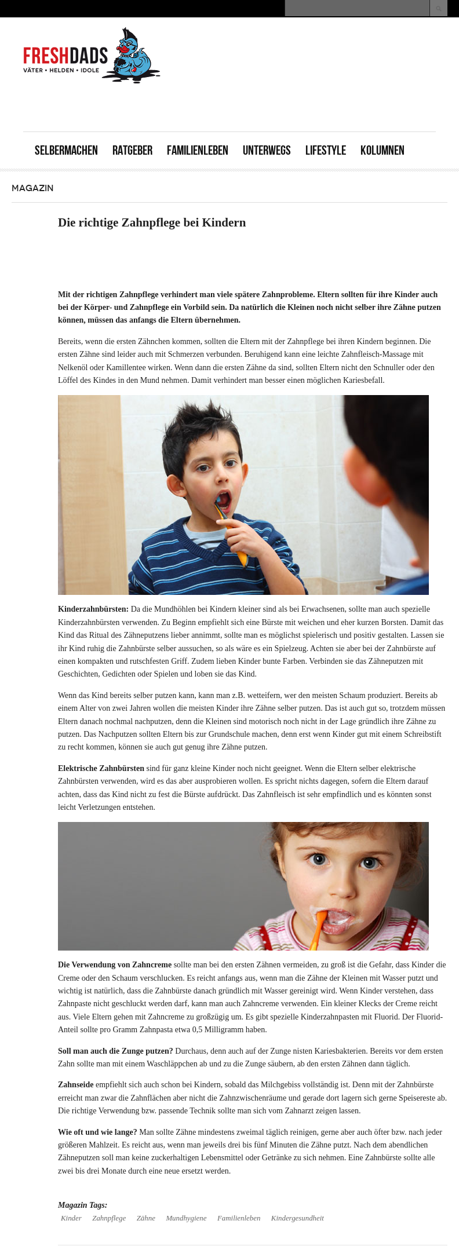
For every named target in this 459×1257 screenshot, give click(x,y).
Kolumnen (382, 150)
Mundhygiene (186, 1218)
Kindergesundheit (297, 1218)
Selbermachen (66, 150)
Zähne (146, 1218)
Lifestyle (325, 150)
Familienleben (197, 150)
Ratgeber (132, 150)
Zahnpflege (109, 1218)
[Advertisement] (300, 105)
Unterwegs (267, 150)
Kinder (71, 1218)
